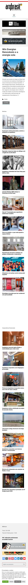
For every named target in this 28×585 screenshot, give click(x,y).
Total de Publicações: (8, 533)
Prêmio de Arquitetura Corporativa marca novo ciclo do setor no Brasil (13, 388)
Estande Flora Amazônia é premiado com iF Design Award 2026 (13, 490)
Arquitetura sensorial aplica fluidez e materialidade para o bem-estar (12, 348)
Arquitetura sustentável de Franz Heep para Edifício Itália (13, 172)
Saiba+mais (17, 581)
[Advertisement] (11, 313)
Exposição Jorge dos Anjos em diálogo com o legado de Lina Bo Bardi (13, 151)
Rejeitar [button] (11, 581)
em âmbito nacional (7, 539)
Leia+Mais (6, 102)
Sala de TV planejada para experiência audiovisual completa (12, 212)
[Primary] (14, 15)
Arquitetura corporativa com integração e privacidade (13, 368)
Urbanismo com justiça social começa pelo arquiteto (13, 273)
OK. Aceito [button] (5, 581)
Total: (3, 530)
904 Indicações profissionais (10, 537)
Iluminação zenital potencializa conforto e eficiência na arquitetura (13, 131)
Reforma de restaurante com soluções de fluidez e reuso (13, 470)
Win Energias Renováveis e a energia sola (10, 52)
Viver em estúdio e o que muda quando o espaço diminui (13, 233)
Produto (6, 99)
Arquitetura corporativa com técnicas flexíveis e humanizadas (12, 449)
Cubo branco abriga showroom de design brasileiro (13, 429)
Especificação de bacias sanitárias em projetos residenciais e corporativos (12, 253)
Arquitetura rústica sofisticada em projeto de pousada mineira (13, 409)
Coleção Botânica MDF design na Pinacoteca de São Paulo (11, 192)
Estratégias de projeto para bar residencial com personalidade (13, 294)
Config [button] (23, 581)
